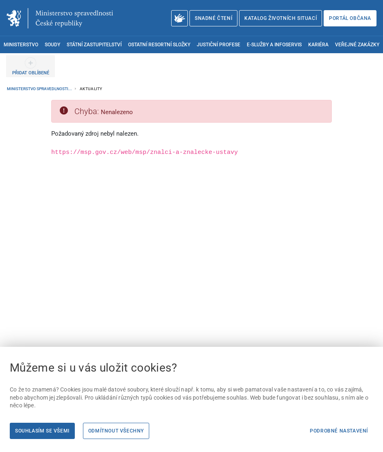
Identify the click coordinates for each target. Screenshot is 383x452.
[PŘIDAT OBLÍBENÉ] (30, 66)
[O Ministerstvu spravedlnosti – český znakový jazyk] (179, 18)
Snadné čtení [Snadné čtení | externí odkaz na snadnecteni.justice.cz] (213, 18)
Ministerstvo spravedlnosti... (40, 89)
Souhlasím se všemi (42, 431)
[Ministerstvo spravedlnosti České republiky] (60, 18)
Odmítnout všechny (116, 431)
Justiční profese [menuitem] (218, 45)
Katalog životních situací (280, 18)
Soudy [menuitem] (52, 45)
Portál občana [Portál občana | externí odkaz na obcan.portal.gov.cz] (350, 18)
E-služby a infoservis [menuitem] (274, 45)
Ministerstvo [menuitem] (21, 45)
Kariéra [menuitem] (318, 45)
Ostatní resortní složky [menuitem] (159, 45)
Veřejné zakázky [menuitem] (357, 45)
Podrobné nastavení (339, 431)
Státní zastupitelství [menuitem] (94, 45)
